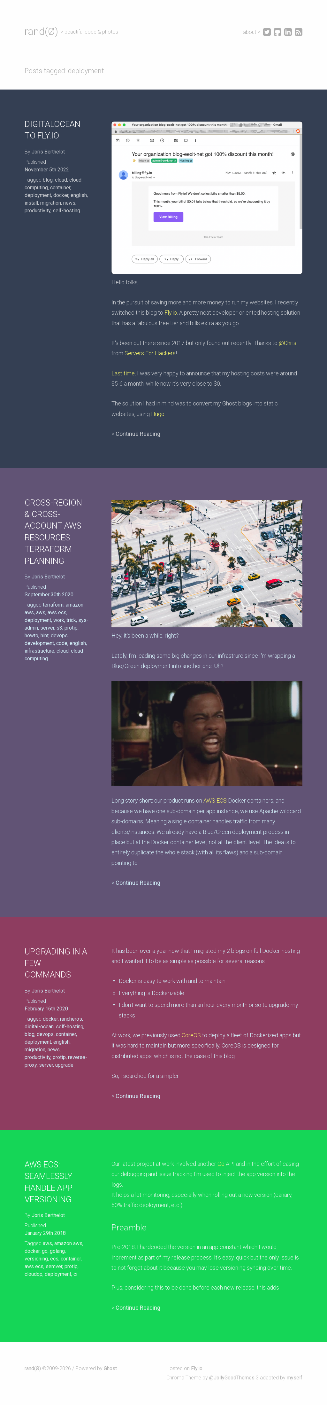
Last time (123, 373)
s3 (59, 628)
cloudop (33, 1274)
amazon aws (68, 1243)
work (58, 620)
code (61, 643)
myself (294, 1378)
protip (71, 628)
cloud (61, 180)
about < (252, 32)
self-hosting (66, 211)
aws (40, 612)
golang (57, 1251)
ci (75, 1274)
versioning (36, 1259)
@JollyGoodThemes (232, 1378)
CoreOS (191, 1035)
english (79, 195)
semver (54, 1266)
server (47, 628)
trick (71, 620)
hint (45, 635)
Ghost (110, 1368)
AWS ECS (215, 800)
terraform (53, 605)
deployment (38, 195)
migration (50, 203)
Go (220, 1163)
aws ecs (57, 612)
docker (60, 195)
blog (48, 180)
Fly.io (170, 312)
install (31, 203)
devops (59, 635)
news (69, 203)
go (45, 1251)
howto (31, 635)
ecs (54, 1259)
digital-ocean (39, 1027)
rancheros (71, 1019)
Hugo (157, 414)
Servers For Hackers (150, 353)
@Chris (287, 343)
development (39, 643)
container (60, 187)
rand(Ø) (41, 31)
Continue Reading (138, 433)
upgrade (64, 1065)
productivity (37, 211)
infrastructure (39, 651)
